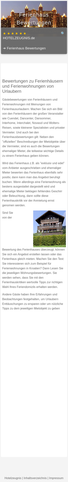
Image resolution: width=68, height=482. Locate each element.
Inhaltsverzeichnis (35, 478)
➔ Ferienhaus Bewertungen (24, 48)
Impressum (56, 478)
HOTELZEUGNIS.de (34, 35)
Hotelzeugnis (13, 478)
